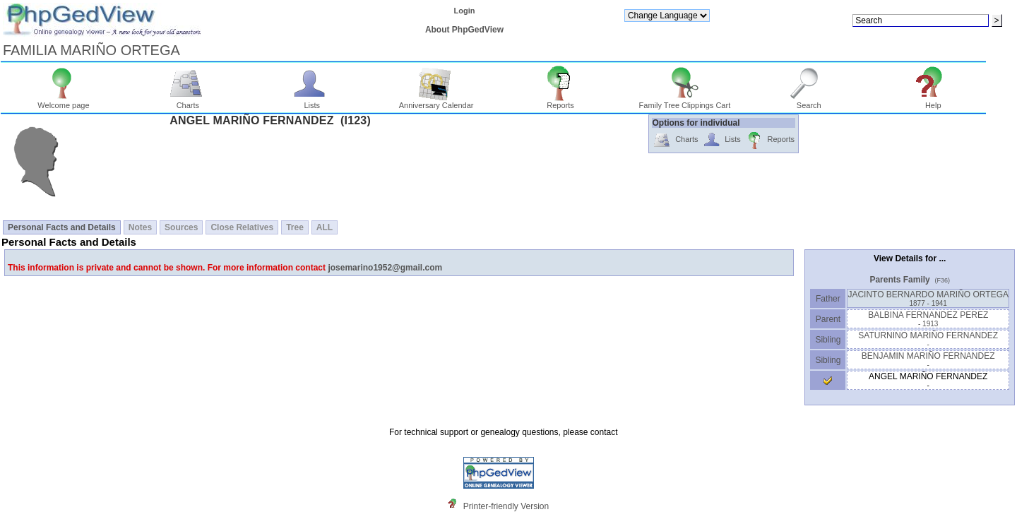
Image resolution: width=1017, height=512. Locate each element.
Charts (188, 101)
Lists (312, 101)
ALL (324, 227)
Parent (828, 319)
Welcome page (63, 101)
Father (828, 299)
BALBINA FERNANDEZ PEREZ (928, 319)
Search (809, 101)
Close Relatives (241, 227)
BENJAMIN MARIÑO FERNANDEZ (928, 360)
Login (464, 10)
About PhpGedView (464, 30)
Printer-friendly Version (506, 506)
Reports (560, 101)
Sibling (827, 340)
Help (933, 101)
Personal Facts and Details (62, 227)
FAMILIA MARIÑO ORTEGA (91, 50)
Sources (181, 227)
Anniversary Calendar (436, 101)
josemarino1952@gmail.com (385, 268)
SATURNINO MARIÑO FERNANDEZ (928, 339)
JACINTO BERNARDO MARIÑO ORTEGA (928, 298)
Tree (295, 227)
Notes (140, 227)
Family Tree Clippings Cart (685, 101)
